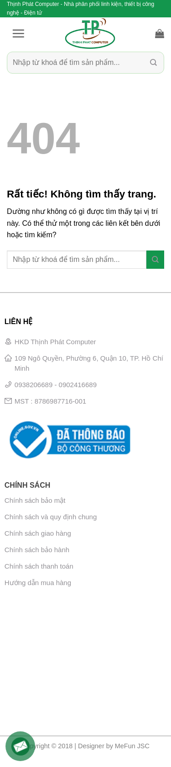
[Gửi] (153, 63)
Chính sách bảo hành (37, 550)
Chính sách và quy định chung (51, 517)
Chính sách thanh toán (39, 566)
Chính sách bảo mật (35, 500)
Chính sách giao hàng (38, 533)
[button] (18, 33)
